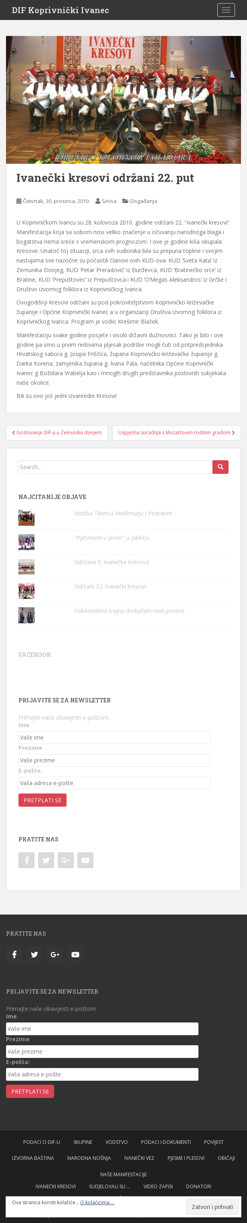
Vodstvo (116, 1142)
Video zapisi (158, 1186)
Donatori (198, 1186)
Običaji (226, 1158)
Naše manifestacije (123, 1174)
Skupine (82, 1142)
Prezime (30, 748)
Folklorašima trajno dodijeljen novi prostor (129, 610)
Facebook (34, 654)
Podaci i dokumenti (166, 1142)
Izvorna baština (33, 1158)
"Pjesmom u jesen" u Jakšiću (111, 537)
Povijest (214, 1142)
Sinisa (109, 201)
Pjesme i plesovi (186, 1158)
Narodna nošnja (89, 1158)
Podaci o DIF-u (41, 1142)
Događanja (143, 201)
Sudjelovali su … (109, 1186)
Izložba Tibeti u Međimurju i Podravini (123, 513)
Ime (23, 725)
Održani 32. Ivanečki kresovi (110, 586)
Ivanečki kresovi (56, 1186)
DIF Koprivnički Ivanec (60, 10)
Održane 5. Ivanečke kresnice (112, 562)
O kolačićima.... (97, 1202)
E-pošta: (30, 770)
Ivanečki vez (139, 1158)
